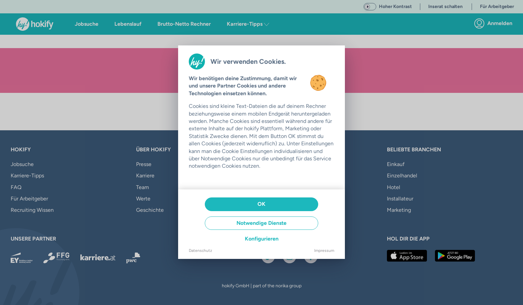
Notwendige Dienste (261, 223)
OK (261, 204)
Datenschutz (200, 250)
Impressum (324, 250)
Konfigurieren (262, 239)
